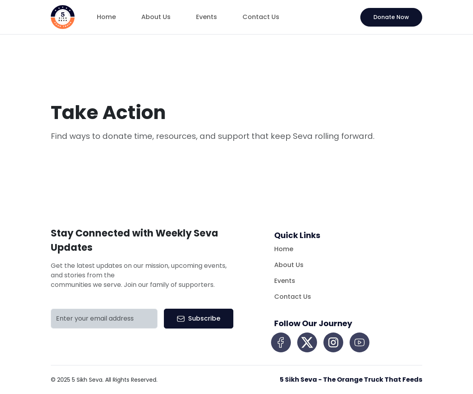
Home (106, 16)
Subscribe (198, 318)
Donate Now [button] (391, 17)
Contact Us (260, 16)
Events (206, 16)
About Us (156, 16)
